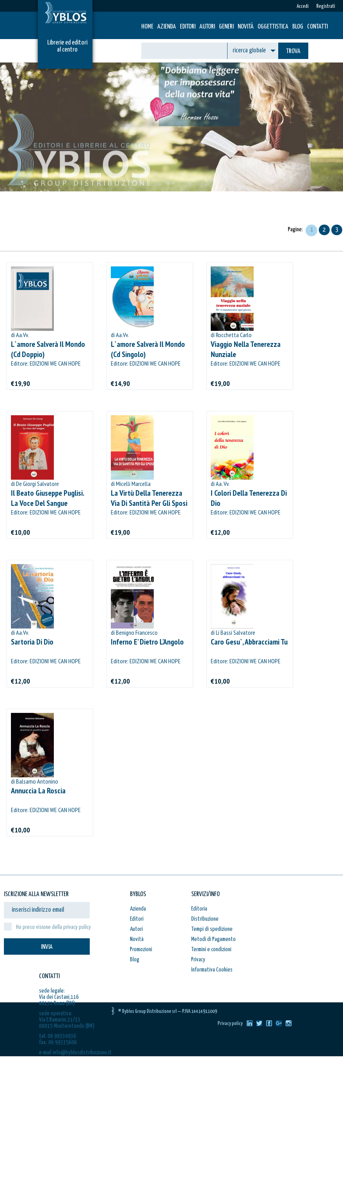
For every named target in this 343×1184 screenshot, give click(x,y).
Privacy (198, 960)
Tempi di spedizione (212, 929)
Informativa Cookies (212, 970)
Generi (226, 26)
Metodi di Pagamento (213, 939)
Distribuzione (205, 919)
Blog (297, 26)
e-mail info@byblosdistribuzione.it (75, 1052)
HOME (147, 26)
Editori (187, 26)
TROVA (293, 51)
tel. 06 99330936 (57, 1036)
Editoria (199, 909)
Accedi (303, 6)
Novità (246, 26)
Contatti (317, 26)
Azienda (166, 26)
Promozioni (141, 949)
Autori (207, 26)
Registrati (325, 6)
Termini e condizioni (211, 949)
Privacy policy (230, 1023)
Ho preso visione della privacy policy (53, 927)
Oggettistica (273, 26)
